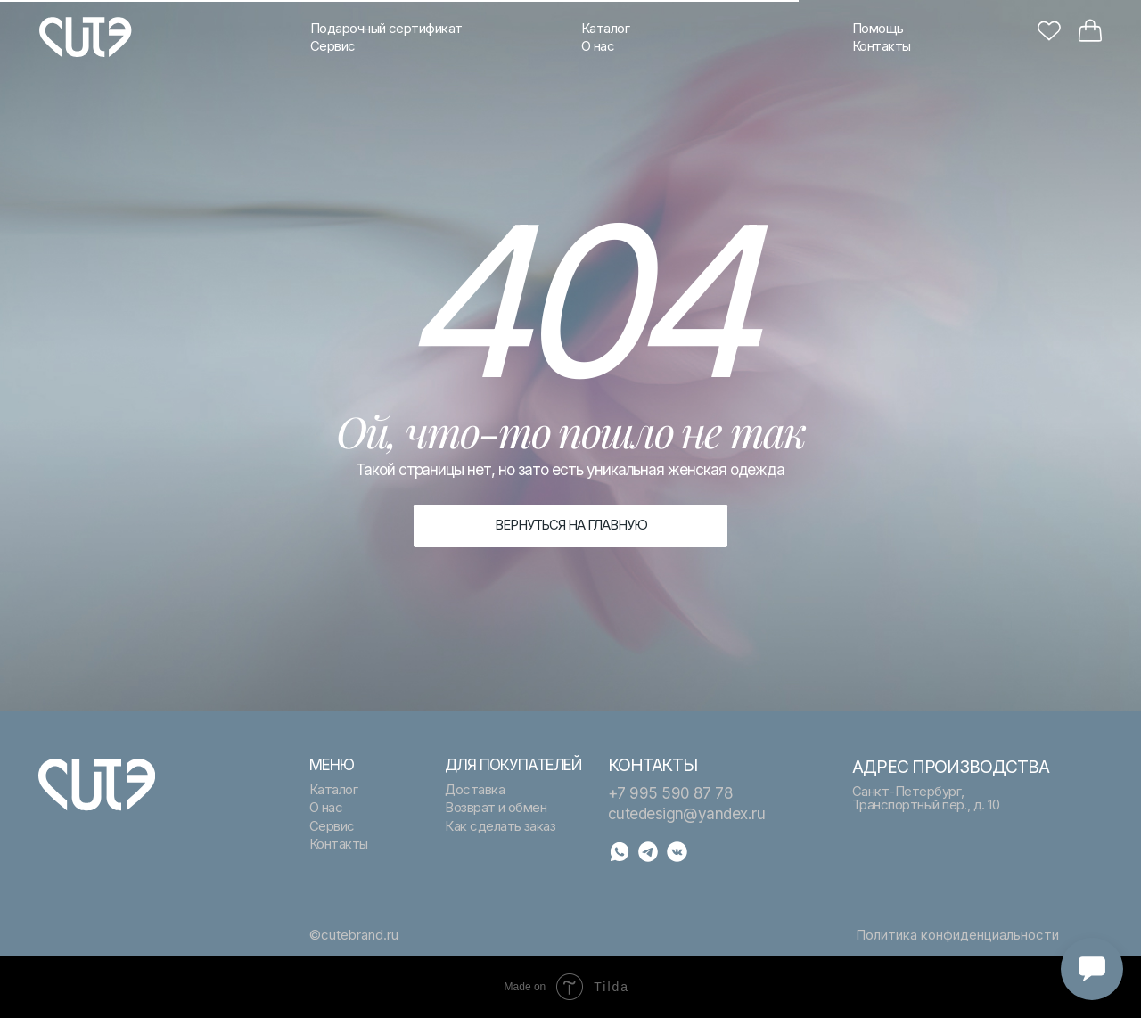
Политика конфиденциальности (957, 935)
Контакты (881, 46)
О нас (597, 46)
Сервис (333, 46)
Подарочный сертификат (386, 29)
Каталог (605, 29)
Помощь (878, 29)
